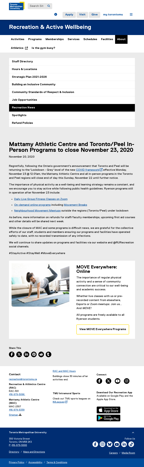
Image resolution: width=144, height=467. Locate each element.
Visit (82, 14)
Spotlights (19, 115)
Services (74, 39)
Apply (69, 14)
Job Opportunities (24, 100)
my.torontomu (113, 14)
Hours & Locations (24, 69)
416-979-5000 (19, 445)
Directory (14, 452)
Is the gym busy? (43, 48)
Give (94, 14)
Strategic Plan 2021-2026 (29, 77)
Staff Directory (22, 61)
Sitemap (13, 415)
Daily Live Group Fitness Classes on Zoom (40, 199)
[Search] (48, 6)
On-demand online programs (32, 205)
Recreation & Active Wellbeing (50, 27)
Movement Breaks (75, 205)
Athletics (20, 49)
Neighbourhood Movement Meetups (37, 210)
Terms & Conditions (56, 462)
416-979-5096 (17, 394)
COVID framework (89, 170)
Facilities (107, 39)
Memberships (55, 39)
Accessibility (35, 462)
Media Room (128, 453)
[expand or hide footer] (133, 433)
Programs (35, 39)
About (121, 39)
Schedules (90, 39)
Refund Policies (22, 123)
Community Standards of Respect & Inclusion (43, 92)
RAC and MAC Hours (64, 371)
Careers (113, 453)
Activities (17, 39)
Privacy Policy (16, 462)
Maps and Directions (34, 452)
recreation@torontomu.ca (23, 379)
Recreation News (23, 107)
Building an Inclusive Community (34, 84)
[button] (56, 15)
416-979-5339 (17, 410)
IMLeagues (60, 402)
